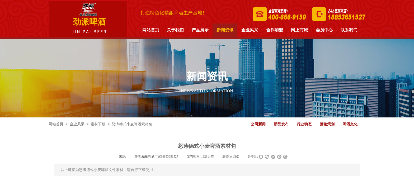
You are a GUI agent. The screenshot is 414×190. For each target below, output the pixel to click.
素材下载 (98, 124)
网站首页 (56, 124)
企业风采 (77, 124)
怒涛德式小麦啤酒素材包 (132, 124)
